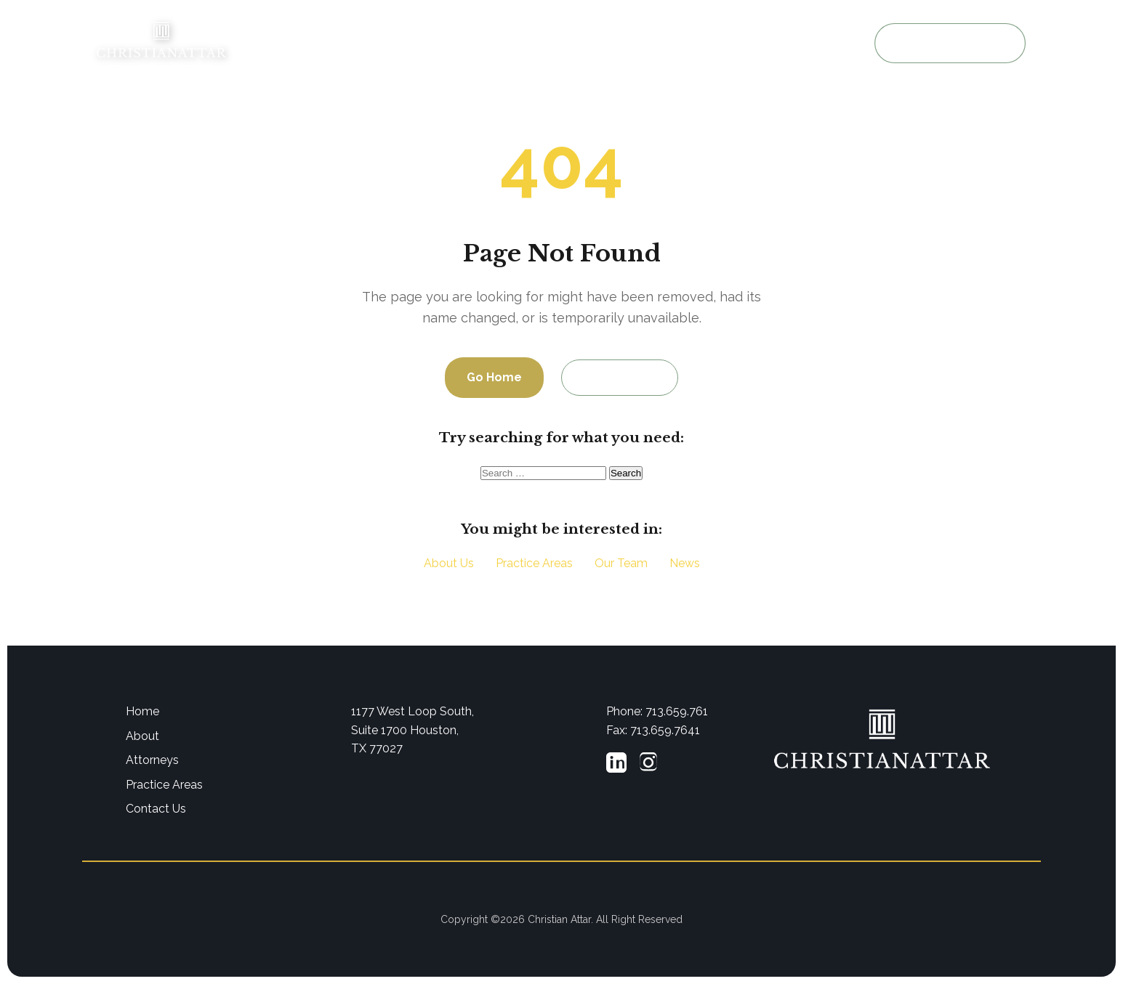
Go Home (494, 377)
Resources (694, 43)
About (142, 736)
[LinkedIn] (616, 765)
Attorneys (526, 43)
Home (393, 43)
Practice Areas (609, 43)
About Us (455, 43)
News (684, 563)
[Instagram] (648, 765)
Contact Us (620, 377)
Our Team (621, 563)
